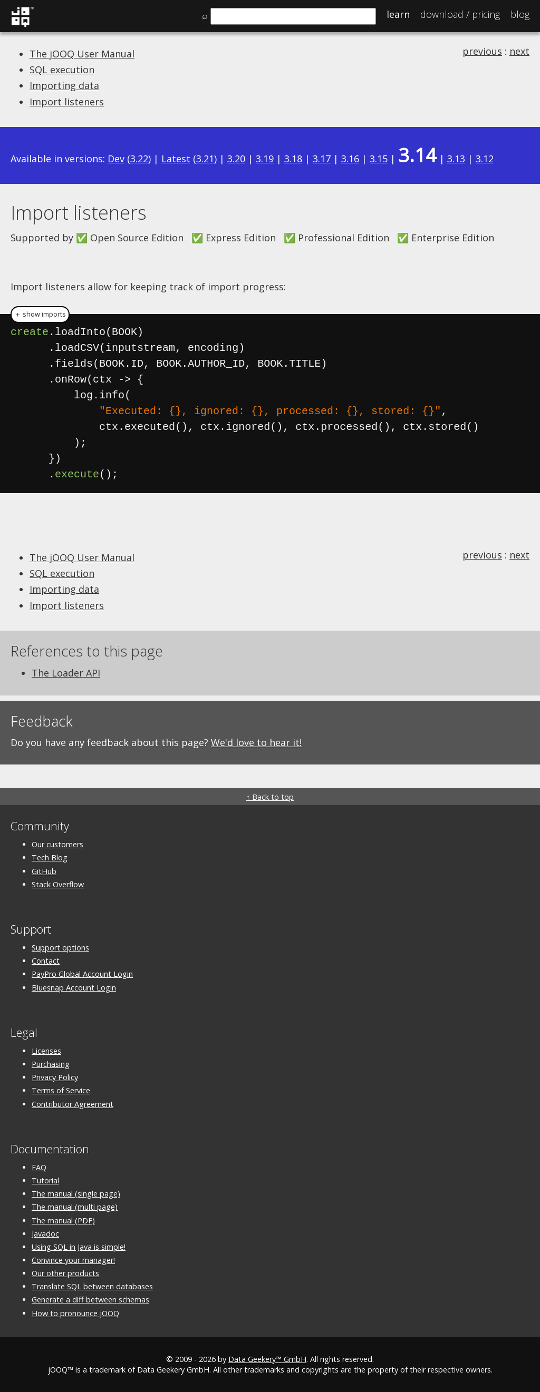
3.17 (322, 158)
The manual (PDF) (63, 1220)
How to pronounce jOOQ (75, 1313)
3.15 (379, 158)
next (519, 51)
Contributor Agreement (72, 1104)
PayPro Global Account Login (82, 974)
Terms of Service (61, 1090)
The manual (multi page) (75, 1207)
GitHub (44, 871)
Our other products (65, 1273)
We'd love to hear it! (256, 742)
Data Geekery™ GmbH (267, 1359)
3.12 (485, 158)
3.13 (456, 158)
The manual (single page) (76, 1194)
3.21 (205, 158)
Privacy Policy (55, 1077)
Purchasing (51, 1064)
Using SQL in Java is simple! (79, 1247)
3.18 (293, 158)
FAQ (39, 1167)
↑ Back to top (270, 797)
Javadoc (45, 1234)
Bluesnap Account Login (74, 988)
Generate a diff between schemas (90, 1300)
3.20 (236, 158)
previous (482, 51)
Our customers (57, 844)
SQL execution (62, 69)
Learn (398, 14)
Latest (175, 158)
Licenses (46, 1051)
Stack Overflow (58, 884)
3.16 (350, 158)
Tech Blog (50, 857)
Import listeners (67, 101)
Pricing (460, 14)
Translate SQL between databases (92, 1286)
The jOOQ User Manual (82, 53)
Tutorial (45, 1180)
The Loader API (66, 672)
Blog (519, 14)
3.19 (265, 158)
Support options (60, 948)
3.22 (139, 158)
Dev (116, 158)
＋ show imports (40, 314)
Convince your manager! (73, 1260)
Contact (46, 961)
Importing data (64, 85)
